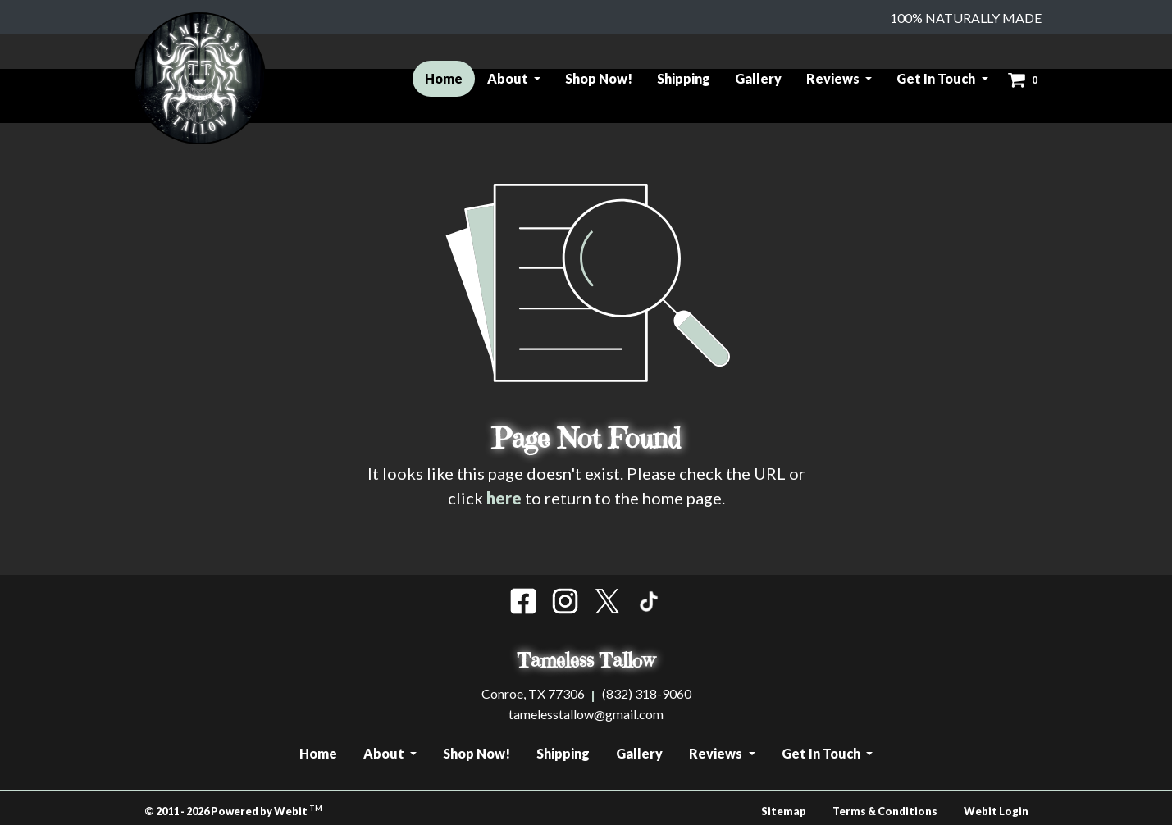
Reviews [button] (834, 78)
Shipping (683, 78)
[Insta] (565, 601)
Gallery (758, 78)
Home (450, 76)
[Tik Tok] (648, 601)
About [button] (509, 78)
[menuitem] (444, 79)
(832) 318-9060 (646, 693)
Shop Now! (598, 78)
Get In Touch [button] (937, 78)
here (504, 498)
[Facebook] (523, 601)
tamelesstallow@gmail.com (586, 714)
